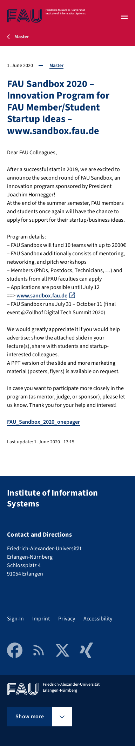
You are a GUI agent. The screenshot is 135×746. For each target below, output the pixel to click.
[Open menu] (124, 17)
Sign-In (15, 619)
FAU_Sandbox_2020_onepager (43, 422)
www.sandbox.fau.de (41, 296)
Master (56, 65)
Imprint (41, 619)
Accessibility (97, 619)
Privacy (66, 619)
